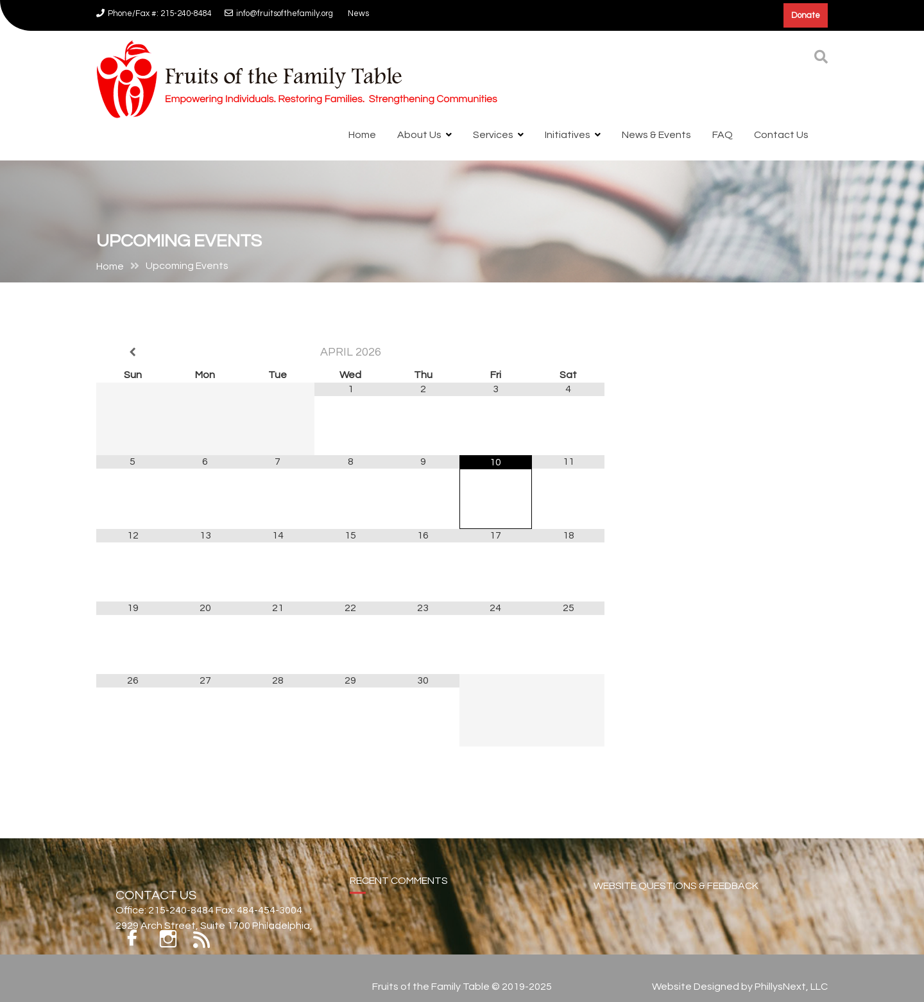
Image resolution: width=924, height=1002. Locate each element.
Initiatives (567, 135)
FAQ (722, 135)
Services (493, 135)
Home (362, 135)
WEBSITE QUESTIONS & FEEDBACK (676, 899)
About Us (419, 135)
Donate (805, 15)
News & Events (656, 135)
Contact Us (781, 135)
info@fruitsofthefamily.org (279, 13)
